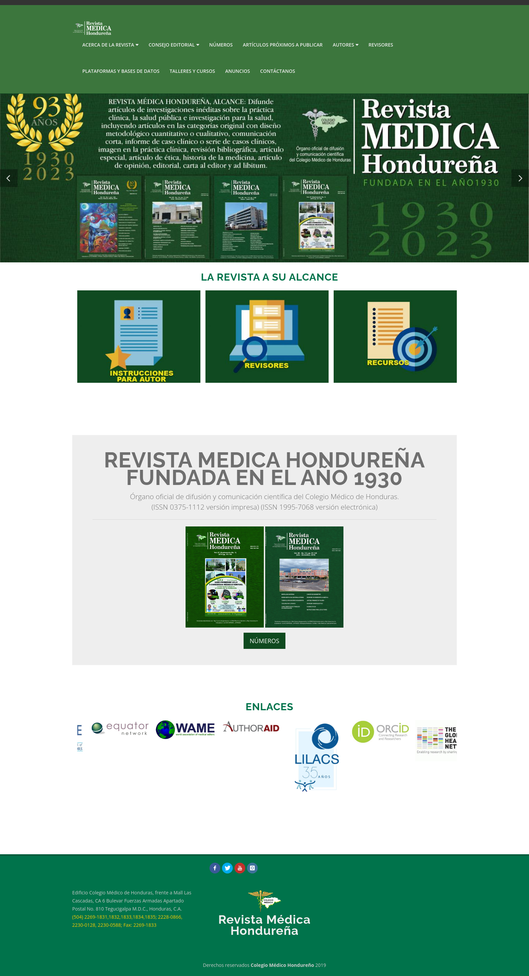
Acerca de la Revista (108, 44)
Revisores (380, 44)
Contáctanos (277, 71)
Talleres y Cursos (192, 71)
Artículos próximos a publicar (283, 44)
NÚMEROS (264, 641)
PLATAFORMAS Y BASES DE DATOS (121, 71)
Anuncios (237, 71)
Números (221, 44)
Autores (343, 44)
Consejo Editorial (171, 44)
